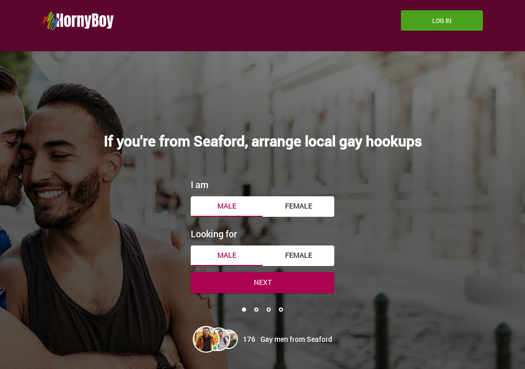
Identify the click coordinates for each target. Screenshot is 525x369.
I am (200, 184)
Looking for (214, 234)
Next (263, 282)
